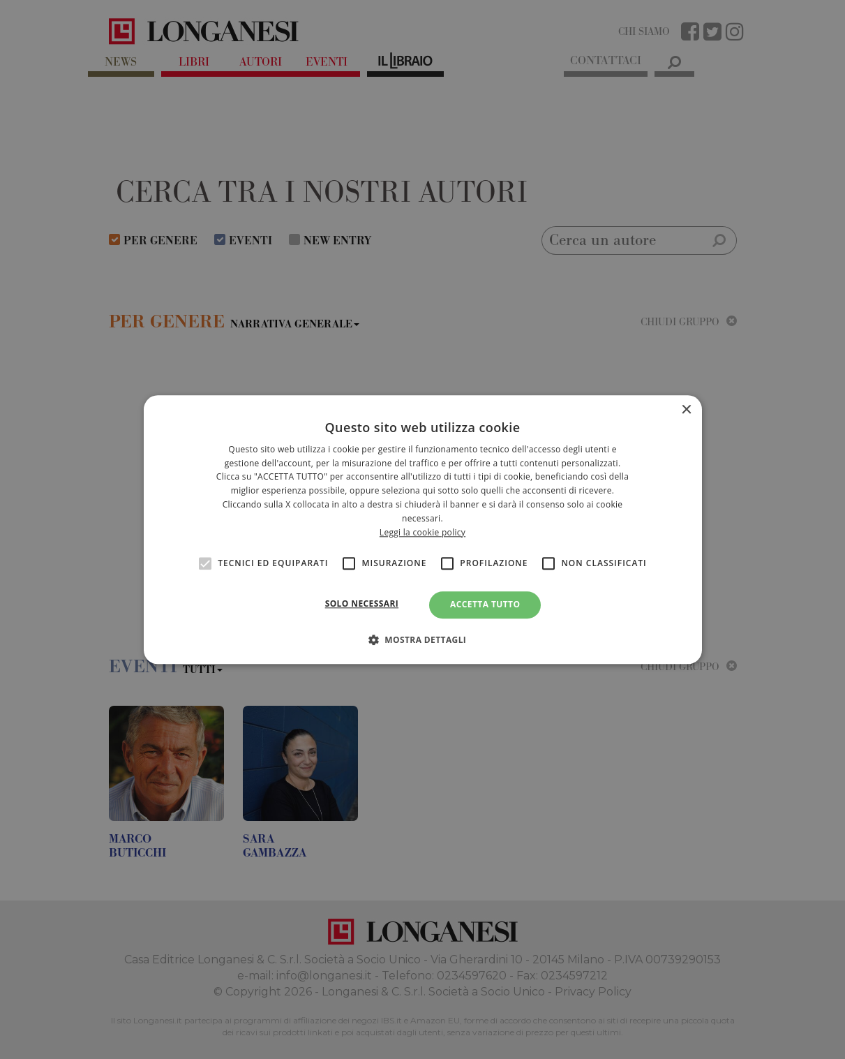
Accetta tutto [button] (485, 605)
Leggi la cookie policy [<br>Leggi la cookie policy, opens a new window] (422, 532)
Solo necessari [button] (361, 604)
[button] (423, 639)
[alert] (422, 529)
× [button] (686, 410)
